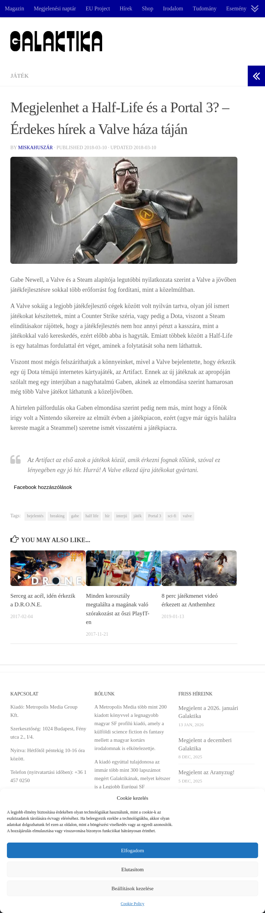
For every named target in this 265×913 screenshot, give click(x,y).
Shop (147, 8)
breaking (57, 515)
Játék (19, 76)
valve (187, 515)
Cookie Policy (132, 903)
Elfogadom (132, 850)
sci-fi (172, 515)
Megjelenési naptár (55, 8)
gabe (75, 515)
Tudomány (205, 8)
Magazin (14, 8)
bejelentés (35, 515)
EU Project (98, 8)
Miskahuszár (35, 147)
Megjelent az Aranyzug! (206, 772)
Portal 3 (154, 515)
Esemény (236, 8)
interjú (121, 515)
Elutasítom (132, 869)
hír (107, 515)
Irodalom (173, 8)
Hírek (126, 8)
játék (137, 515)
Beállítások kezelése (132, 888)
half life (92, 515)
